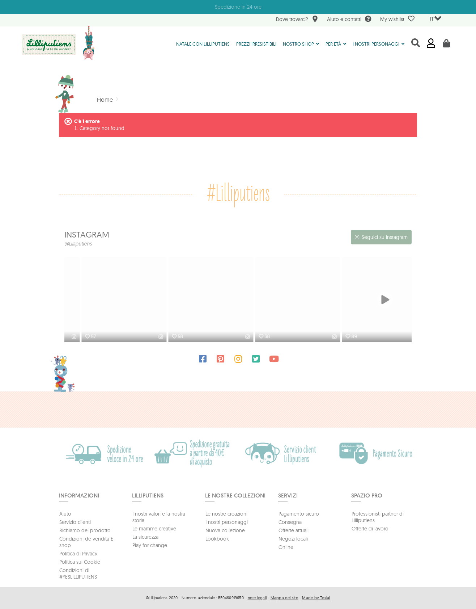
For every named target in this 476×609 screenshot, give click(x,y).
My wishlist (397, 18)
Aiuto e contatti (349, 20)
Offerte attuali (294, 530)
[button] (301, 43)
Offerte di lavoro (370, 528)
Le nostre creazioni (226, 514)
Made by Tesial (316, 597)
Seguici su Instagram (385, 237)
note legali (257, 597)
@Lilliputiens (78, 243)
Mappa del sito (284, 597)
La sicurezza (145, 537)
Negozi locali (293, 539)
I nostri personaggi (226, 522)
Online (286, 547)
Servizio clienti (75, 522)
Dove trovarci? (297, 20)
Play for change (149, 545)
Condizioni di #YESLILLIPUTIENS (78, 573)
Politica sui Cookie (79, 562)
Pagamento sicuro (299, 514)
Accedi (431, 43)
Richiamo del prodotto (85, 530)
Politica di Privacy (78, 553)
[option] (107, 300)
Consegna (290, 522)
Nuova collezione (225, 530)
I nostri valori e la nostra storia (158, 517)
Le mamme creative (154, 528)
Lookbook (217, 539)
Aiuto (65, 514)
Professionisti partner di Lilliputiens (378, 517)
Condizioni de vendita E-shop (87, 542)
